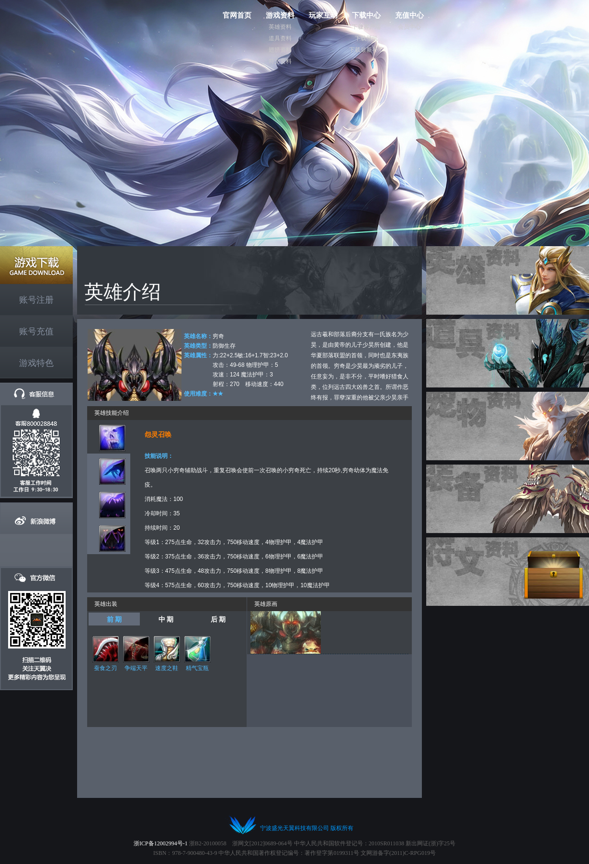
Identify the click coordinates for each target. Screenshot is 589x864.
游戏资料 (280, 15)
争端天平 (136, 668)
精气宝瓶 (197, 668)
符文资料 (280, 61)
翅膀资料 (280, 49)
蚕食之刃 (105, 668)
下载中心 (366, 15)
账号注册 (36, 300)
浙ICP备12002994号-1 (161, 843)
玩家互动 (323, 15)
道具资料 (280, 38)
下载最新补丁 (366, 49)
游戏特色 (36, 363)
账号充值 (36, 331)
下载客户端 (366, 26)
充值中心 (409, 15)
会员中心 (409, 26)
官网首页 (237, 15)
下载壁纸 (366, 38)
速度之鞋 (166, 668)
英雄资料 (280, 26)
